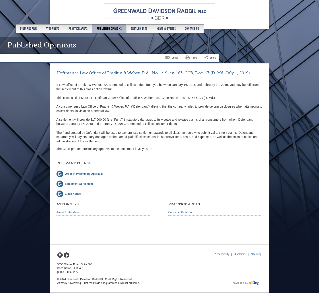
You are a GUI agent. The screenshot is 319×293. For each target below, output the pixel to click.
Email (175, 57)
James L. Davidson (67, 212)
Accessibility (222, 254)
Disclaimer (240, 254)
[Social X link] (60, 255)
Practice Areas (78, 28)
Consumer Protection (180, 212)
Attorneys (52, 28)
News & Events (166, 28)
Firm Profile (28, 28)
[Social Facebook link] (66, 255)
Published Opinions (109, 28)
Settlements (139, 28)
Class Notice (73, 193)
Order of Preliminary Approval (84, 173)
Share (213, 57)
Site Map (256, 254)
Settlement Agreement (79, 183)
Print (194, 57)
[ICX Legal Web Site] (247, 283)
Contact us (192, 28)
